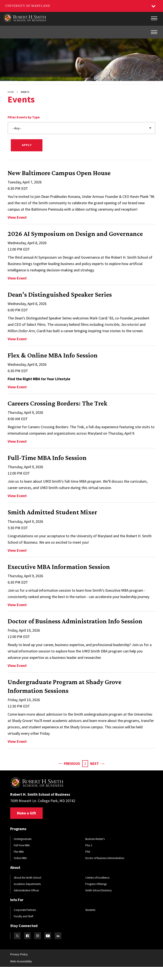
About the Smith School (27, 877)
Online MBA (20, 858)
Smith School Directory (98, 890)
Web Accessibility (21, 961)
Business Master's (95, 839)
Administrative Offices (26, 890)
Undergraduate (22, 839)
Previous (69, 763)
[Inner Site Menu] (154, 32)
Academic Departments (27, 884)
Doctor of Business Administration (104, 858)
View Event (17, 217)
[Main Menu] (154, 18)
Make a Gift (26, 813)
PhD (87, 852)
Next (97, 763)
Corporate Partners (25, 910)
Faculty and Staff (23, 916)
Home (11, 92)
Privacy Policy (19, 954)
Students (90, 910)
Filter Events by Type (24, 117)
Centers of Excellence (97, 877)
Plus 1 (88, 845)
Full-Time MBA (22, 845)
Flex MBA (19, 852)
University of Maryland (27, 5)
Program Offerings (96, 884)
